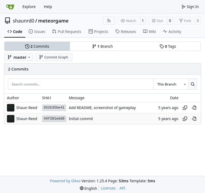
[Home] (10, 7)
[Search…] (192, 84)
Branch (102, 46)
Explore (29, 6)
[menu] (88, 188)
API (122, 188)
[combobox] (170, 84)
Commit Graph (53, 57)
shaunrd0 (23, 20)
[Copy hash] (185, 108)
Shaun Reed (26, 107)
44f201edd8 (54, 119)
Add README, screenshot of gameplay (102, 107)
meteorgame (53, 20)
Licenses (108, 188)
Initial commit (81, 118)
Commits (37, 46)
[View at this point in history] (194, 108)
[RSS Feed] (109, 21)
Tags (168, 46)
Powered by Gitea (65, 180)
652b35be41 (54, 108)
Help (48, 6)
